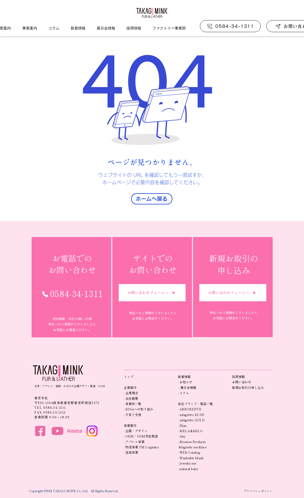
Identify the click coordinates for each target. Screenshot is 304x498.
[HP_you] (57, 431)
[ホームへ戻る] (151, 198)
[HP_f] (40, 431)
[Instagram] (92, 431)
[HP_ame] (74, 431)
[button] (30, 28)
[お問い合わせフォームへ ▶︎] (152, 292)
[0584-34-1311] (230, 26)
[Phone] (45, 294)
